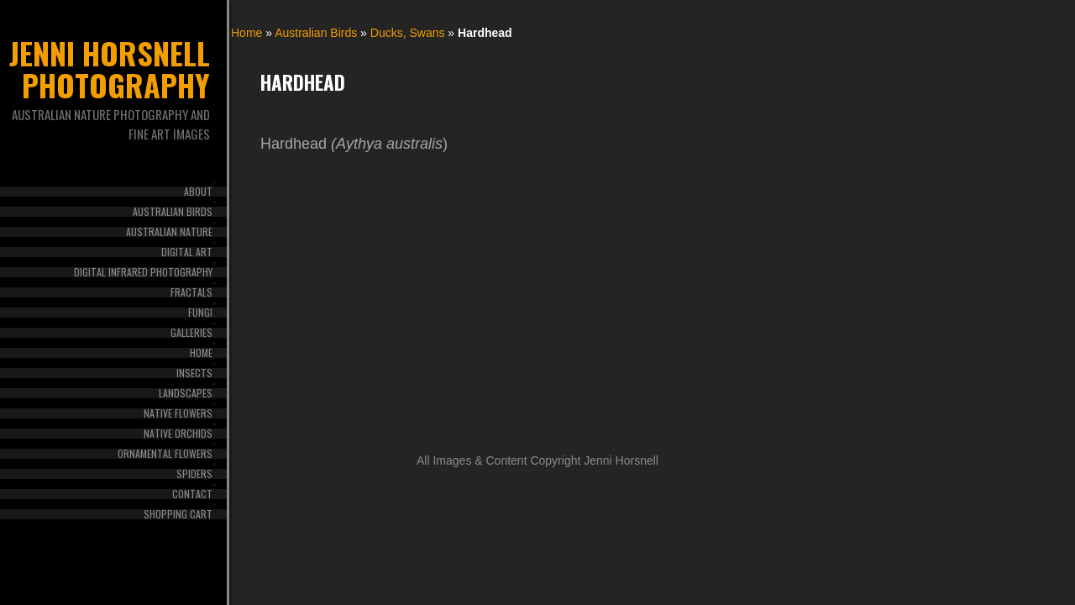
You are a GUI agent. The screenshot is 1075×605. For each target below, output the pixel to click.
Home (201, 353)
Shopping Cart (178, 514)
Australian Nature (169, 232)
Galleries (191, 333)
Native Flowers (178, 413)
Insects (194, 373)
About (198, 192)
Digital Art (186, 252)
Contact (192, 494)
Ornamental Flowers (165, 454)
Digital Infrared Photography (143, 272)
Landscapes (185, 393)
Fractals (191, 292)
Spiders (194, 474)
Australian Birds (172, 212)
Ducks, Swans (407, 32)
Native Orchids (178, 434)
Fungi (200, 313)
